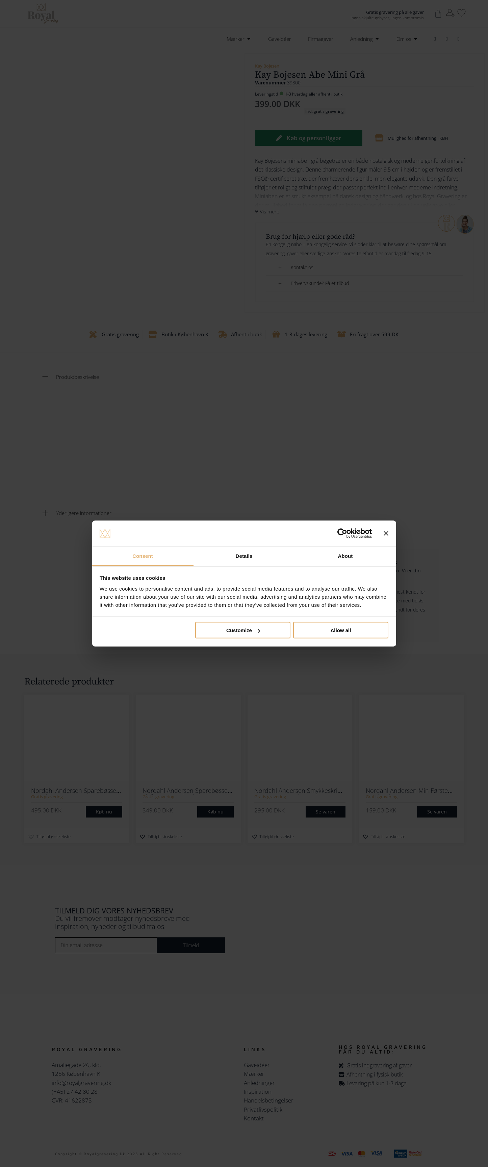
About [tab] (345, 556)
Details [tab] (244, 556)
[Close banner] (386, 533)
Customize (243, 630)
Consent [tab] (142, 556)
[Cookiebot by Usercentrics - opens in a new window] (342, 533)
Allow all (341, 630)
